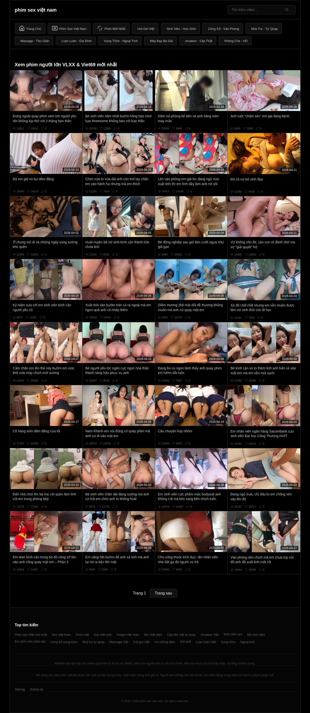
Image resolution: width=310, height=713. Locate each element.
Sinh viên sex (232, 634)
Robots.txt (36, 689)
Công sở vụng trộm (64, 642)
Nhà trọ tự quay (93, 642)
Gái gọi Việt (141, 642)
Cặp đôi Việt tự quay (181, 635)
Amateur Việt (209, 635)
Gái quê (185, 641)
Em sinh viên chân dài (30, 641)
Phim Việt (82, 635)
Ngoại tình (247, 642)
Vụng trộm (228, 642)
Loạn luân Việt (206, 642)
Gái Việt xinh (103, 635)
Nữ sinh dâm (256, 635)
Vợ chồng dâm (164, 642)
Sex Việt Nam (61, 635)
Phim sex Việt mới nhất (31, 635)
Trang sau (163, 593)
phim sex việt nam (36, 10)
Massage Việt (118, 642)
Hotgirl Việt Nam (128, 635)
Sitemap (20, 689)
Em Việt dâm (153, 635)
